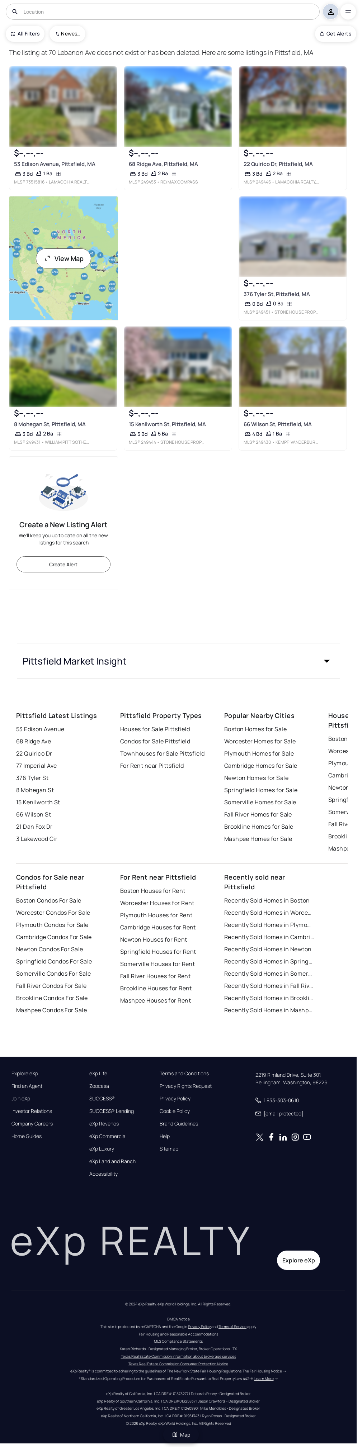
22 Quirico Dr (34, 753)
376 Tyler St (32, 778)
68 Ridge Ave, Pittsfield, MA (163, 164)
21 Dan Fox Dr (34, 826)
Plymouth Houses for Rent (156, 915)
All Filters (25, 33)
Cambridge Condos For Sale (54, 937)
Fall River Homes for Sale (258, 814)
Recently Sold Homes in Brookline (269, 998)
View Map (63, 258)
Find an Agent (26, 1086)
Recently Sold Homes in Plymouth (269, 925)
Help (165, 1136)
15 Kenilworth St (38, 802)
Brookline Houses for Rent (156, 988)
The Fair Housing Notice (262, 1371)
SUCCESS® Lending (111, 1111)
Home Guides (26, 1136)
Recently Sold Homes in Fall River (269, 986)
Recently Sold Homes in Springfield (269, 961)
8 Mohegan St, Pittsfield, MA (50, 424)
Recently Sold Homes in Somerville (269, 973)
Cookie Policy (175, 1111)
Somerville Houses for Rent (157, 964)
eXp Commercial (108, 1136)
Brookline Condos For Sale (52, 998)
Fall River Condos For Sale (51, 986)
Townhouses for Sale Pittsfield (162, 753)
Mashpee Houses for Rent (155, 1000)
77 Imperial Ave (36, 766)
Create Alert (63, 564)
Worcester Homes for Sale (260, 741)
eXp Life (98, 1073)
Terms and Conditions (184, 1073)
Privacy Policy (175, 1098)
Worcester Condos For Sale (53, 913)
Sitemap (169, 1148)
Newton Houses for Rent (153, 939)
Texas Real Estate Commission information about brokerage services (178, 1356)
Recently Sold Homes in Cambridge (269, 937)
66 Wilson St (33, 814)
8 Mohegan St (35, 790)
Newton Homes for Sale (256, 778)
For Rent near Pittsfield (152, 766)
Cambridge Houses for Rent (158, 927)
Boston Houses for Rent (152, 891)
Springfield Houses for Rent (158, 952)
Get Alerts (335, 33)
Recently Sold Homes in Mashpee (269, 1010)
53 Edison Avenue (40, 729)
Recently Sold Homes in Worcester (269, 913)
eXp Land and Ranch (112, 1161)
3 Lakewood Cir (36, 839)
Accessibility (103, 1173)
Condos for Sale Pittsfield (155, 741)
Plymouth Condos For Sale (52, 925)
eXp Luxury (101, 1148)
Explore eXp (24, 1073)
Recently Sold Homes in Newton (268, 949)
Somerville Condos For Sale (53, 973)
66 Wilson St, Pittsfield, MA (278, 424)
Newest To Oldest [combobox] (70, 33)
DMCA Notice (178, 1319)
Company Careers (32, 1123)
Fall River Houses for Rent (155, 976)
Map (181, 1434)
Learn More (264, 1378)
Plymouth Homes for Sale (259, 753)
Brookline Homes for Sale (258, 826)
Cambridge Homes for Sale (260, 766)
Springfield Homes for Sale (260, 790)
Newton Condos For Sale (49, 949)
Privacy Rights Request (186, 1086)
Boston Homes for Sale (255, 729)
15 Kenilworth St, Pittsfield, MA (167, 424)
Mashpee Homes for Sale (258, 839)
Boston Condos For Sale (48, 900)
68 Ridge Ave (33, 741)
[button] (178, 661)
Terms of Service (232, 1326)
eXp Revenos (104, 1123)
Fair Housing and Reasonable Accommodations (178, 1334)
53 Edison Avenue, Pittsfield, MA (54, 164)
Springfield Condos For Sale (54, 961)
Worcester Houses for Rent (157, 903)
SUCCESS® (102, 1098)
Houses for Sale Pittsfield (155, 729)
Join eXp (20, 1098)
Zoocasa (99, 1086)
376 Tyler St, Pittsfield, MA (277, 294)
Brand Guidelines (179, 1123)
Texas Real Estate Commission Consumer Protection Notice (178, 1363)
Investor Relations (31, 1111)
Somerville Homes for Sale (260, 802)
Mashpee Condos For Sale (51, 1010)
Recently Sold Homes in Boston (267, 900)
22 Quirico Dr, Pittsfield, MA (278, 164)
